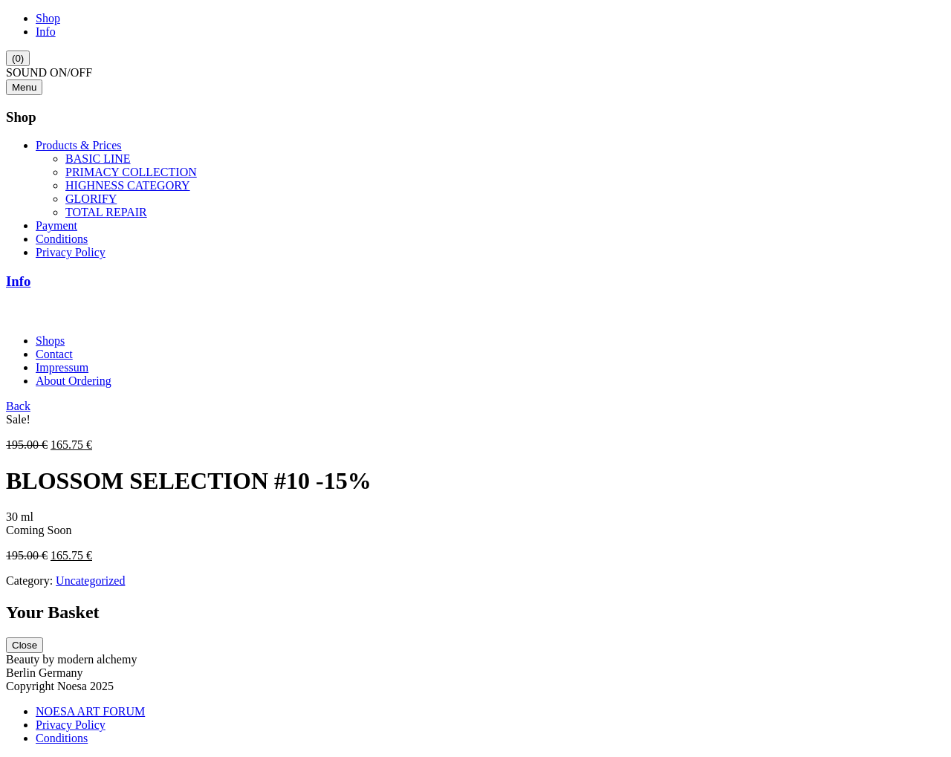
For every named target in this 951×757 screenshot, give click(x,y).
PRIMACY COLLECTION (131, 172)
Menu (24, 87)
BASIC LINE (98, 158)
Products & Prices (79, 145)
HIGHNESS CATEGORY (127, 185)
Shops (50, 340)
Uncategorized (90, 580)
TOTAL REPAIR (106, 212)
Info (46, 31)
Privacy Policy (71, 252)
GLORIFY (91, 198)
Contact (54, 354)
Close (24, 645)
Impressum (62, 367)
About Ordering (73, 380)
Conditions (62, 239)
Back (18, 406)
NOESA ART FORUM (90, 711)
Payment (56, 225)
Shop (48, 18)
